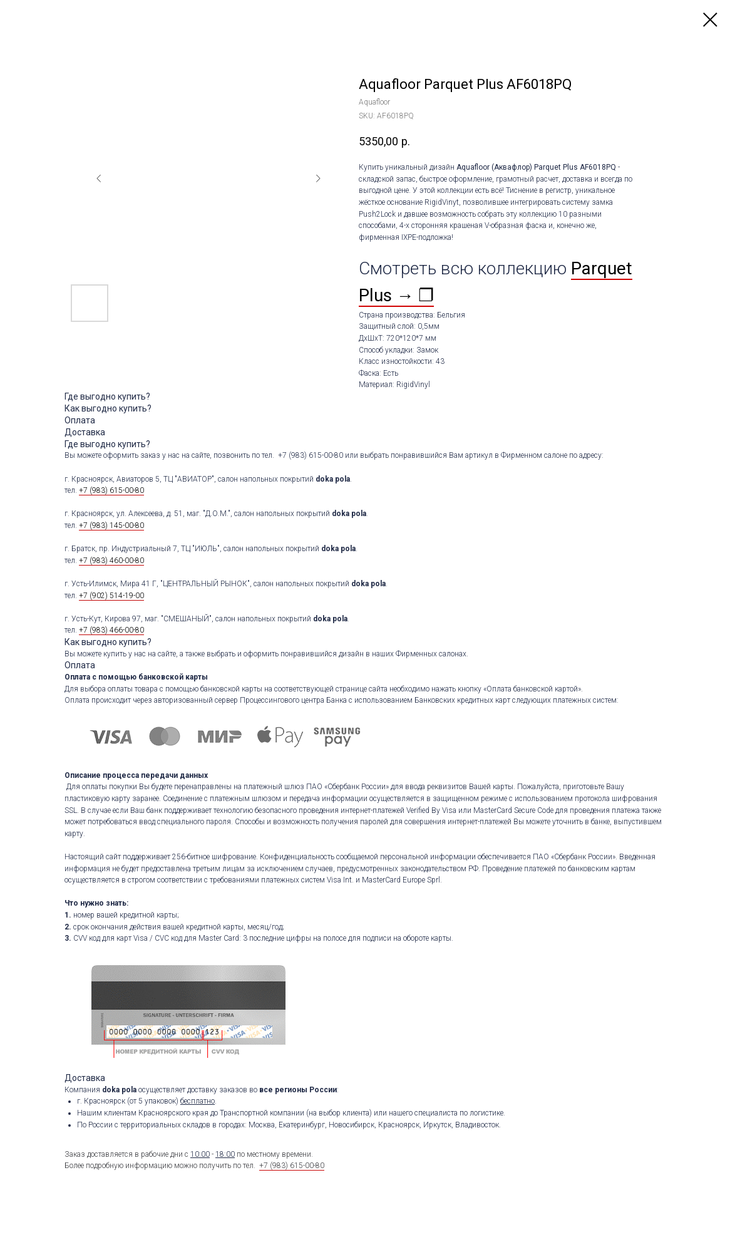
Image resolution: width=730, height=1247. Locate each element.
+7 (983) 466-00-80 (111, 630)
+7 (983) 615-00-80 (111, 490)
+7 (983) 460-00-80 (111, 560)
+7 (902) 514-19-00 (111, 595)
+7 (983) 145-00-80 (111, 525)
